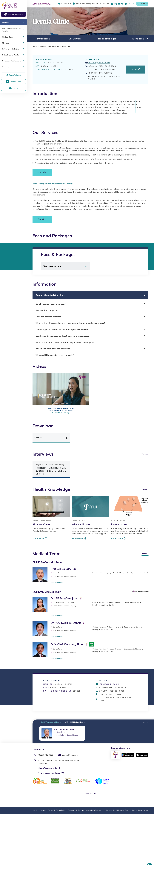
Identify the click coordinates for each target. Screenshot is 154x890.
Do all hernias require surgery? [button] (51, 303)
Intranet (43, 886)
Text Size (106, 4)
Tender (50, 886)
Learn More (42, 172)
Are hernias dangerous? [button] (47, 310)
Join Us (35, 886)
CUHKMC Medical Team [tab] (74, 722)
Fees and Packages (106, 38)
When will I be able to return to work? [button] (55, 355)
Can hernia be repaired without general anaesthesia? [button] (62, 336)
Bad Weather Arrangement (85, 4)
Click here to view (52, 266)
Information (138, 38)
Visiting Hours (66, 4)
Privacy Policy (60, 886)
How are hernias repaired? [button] (49, 316)
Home (35, 46)
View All (145, 454)
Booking (42, 219)
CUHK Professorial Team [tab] (51, 722)
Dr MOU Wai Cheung (60, 413)
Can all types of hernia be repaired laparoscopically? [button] (62, 329)
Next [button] (147, 38)
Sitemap (81, 886)
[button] (145, 721)
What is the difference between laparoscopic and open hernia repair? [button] (70, 323)
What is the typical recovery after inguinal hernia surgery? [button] (65, 342)
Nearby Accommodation (49, 773)
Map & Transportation (48, 768)
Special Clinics (53, 46)
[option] (43, 38)
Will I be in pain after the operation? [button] (53, 348)
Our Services (74, 38)
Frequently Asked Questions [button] (50, 295)
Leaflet (37, 437)
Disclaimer (71, 886)
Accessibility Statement (94, 886)
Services (43, 46)
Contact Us (142, 4)
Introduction (43, 38)
